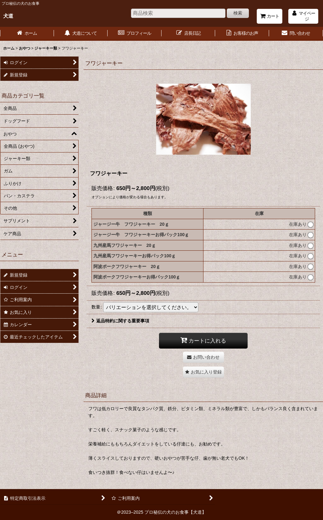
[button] (203, 372)
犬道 (8, 16)
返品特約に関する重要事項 (120, 320)
